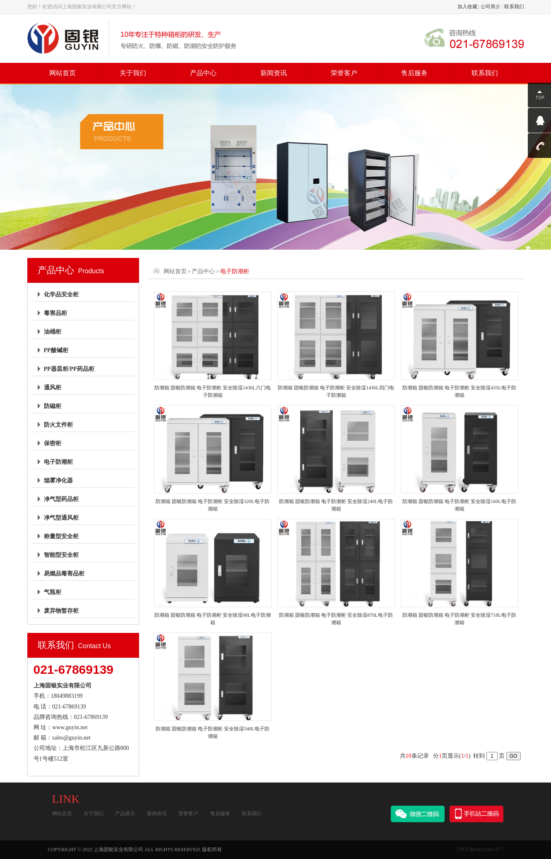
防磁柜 (52, 406)
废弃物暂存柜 (61, 611)
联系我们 (514, 7)
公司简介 (490, 7)
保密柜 (52, 443)
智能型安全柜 (61, 555)
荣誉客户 (344, 72)
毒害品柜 (55, 313)
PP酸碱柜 (56, 350)
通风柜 (52, 387)
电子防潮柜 (58, 462)
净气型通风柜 (61, 518)
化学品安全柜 (61, 294)
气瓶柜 (52, 592)
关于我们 (133, 72)
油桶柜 (52, 332)
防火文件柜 (58, 425)
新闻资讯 (273, 72)
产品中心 (203, 72)
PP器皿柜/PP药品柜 (69, 369)
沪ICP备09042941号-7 (480, 849)
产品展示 (125, 813)
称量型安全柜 (61, 536)
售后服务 (414, 72)
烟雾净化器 (58, 480)
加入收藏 (467, 7)
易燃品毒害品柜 (64, 573)
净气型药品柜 (61, 499)
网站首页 (62, 72)
